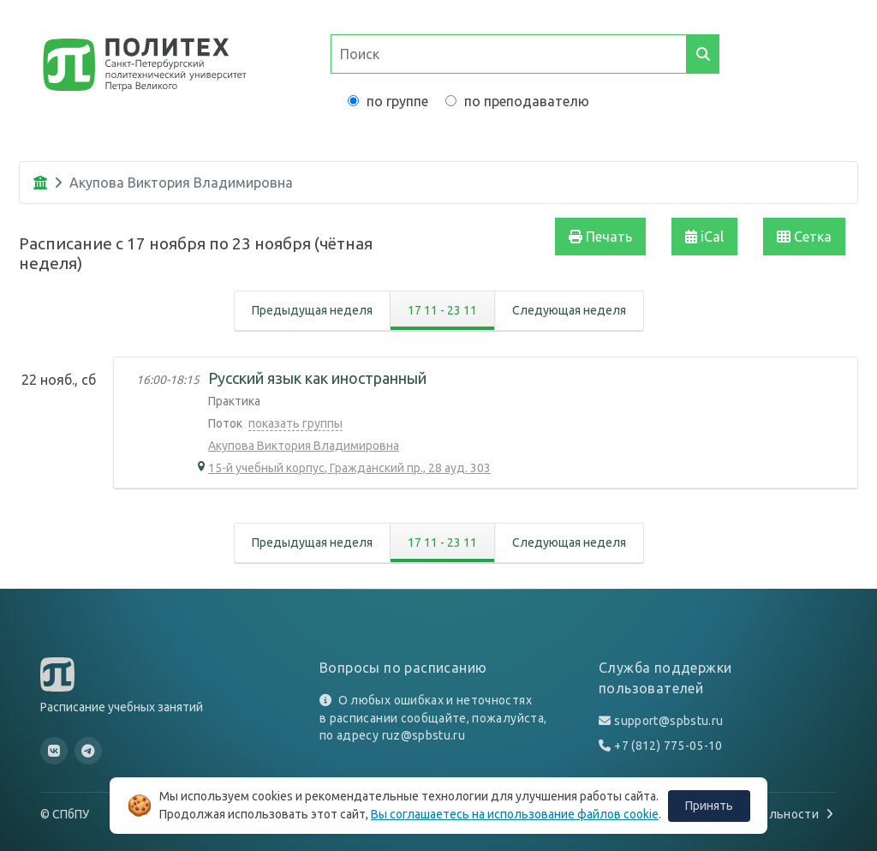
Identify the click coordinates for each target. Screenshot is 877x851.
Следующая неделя (569, 310)
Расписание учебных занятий (121, 707)
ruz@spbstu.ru (424, 735)
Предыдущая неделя (312, 310)
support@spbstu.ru (668, 721)
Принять (709, 805)
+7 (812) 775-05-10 (668, 745)
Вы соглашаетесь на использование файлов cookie (515, 814)
